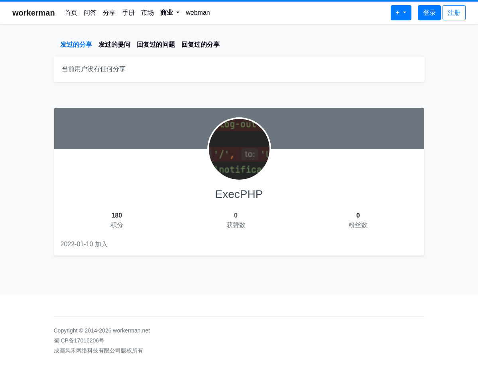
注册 (454, 12)
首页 (71, 12)
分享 (109, 12)
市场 (147, 12)
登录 (429, 12)
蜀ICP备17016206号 (79, 340)
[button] (170, 13)
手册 (128, 12)
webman (198, 12)
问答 (90, 12)
